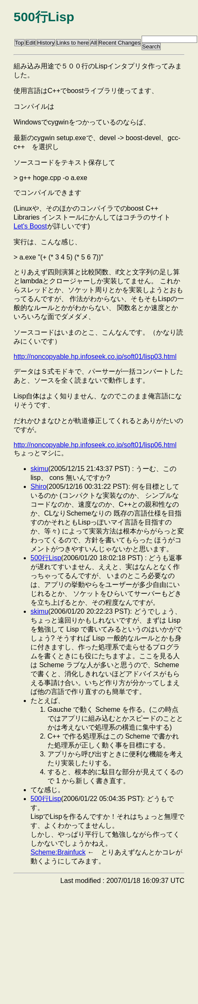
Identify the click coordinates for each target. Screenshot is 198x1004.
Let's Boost (30, 226)
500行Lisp (46, 557)
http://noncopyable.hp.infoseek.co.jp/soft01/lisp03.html (95, 356)
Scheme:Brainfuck (58, 852)
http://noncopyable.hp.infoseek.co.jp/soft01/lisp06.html (95, 444)
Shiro (38, 486)
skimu (39, 468)
